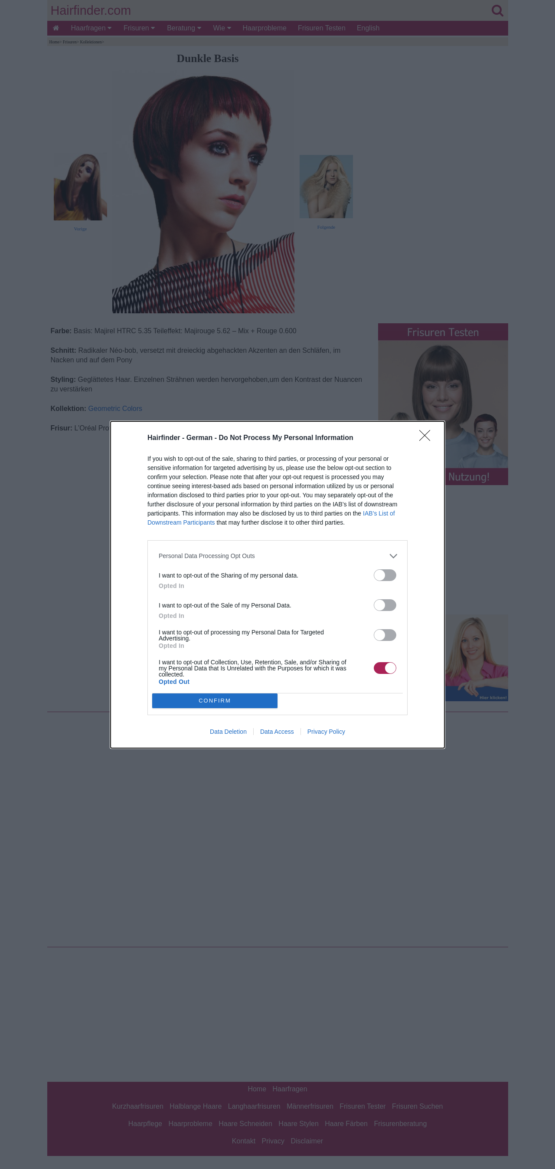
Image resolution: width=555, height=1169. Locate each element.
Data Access (277, 731)
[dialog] (277, 584)
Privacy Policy (326, 731)
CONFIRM (215, 700)
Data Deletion (228, 731)
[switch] (385, 575)
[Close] (427, 438)
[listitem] (277, 556)
